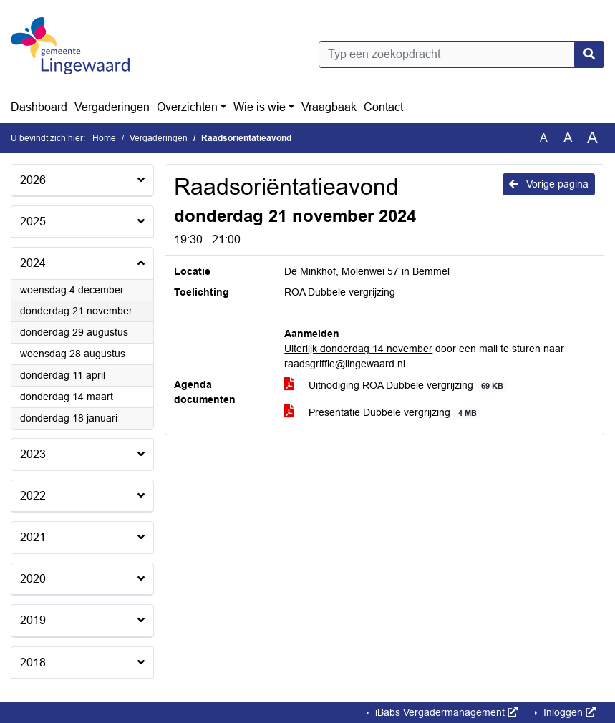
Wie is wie (259, 107)
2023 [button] (33, 454)
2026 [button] (33, 180)
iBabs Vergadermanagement (445, 712)
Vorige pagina (549, 184)
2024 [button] (33, 263)
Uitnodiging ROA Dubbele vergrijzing (396, 385)
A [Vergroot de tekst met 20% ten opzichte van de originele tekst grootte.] (568, 137)
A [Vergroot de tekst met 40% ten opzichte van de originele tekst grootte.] (592, 138)
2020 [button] (33, 579)
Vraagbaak (329, 107)
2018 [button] (33, 662)
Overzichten (187, 107)
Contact (383, 107)
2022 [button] (33, 496)
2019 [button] (33, 620)
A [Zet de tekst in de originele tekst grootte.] (544, 138)
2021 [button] (33, 537)
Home (104, 138)
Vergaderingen (112, 107)
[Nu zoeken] (589, 54)
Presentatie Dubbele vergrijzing (382, 413)
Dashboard (39, 107)
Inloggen (568, 712)
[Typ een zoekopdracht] (462, 54)
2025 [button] (33, 221)
